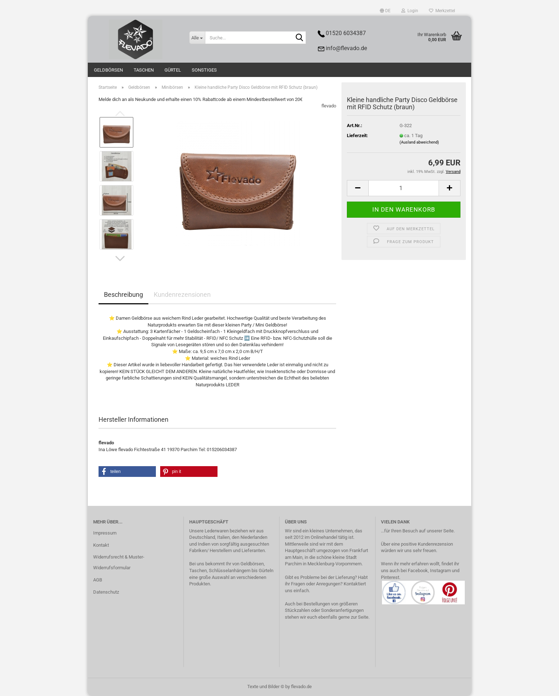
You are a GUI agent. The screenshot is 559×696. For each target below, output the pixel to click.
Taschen (144, 70)
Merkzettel (442, 10)
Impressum (104, 533)
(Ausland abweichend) (419, 142)
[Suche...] (197, 37)
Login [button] (409, 10)
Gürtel (172, 70)
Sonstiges (204, 70)
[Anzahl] (403, 188)
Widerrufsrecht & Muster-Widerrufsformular (118, 562)
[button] (385, 10)
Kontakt (101, 545)
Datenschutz (106, 592)
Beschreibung (123, 294)
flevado (328, 105)
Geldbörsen (108, 70)
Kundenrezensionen (182, 294)
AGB (97, 580)
